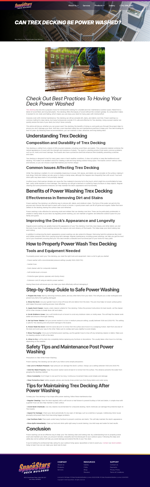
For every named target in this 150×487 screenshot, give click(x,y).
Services (86, 5)
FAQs (86, 467)
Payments (113, 467)
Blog (16, 39)
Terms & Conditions (117, 472)
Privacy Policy (115, 470)
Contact (106, 443)
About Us (72, 5)
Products (99, 5)
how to (20, 39)
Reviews (87, 472)
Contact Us (114, 465)
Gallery (112, 5)
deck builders (116, 443)
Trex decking (30, 110)
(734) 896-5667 (126, 5)
